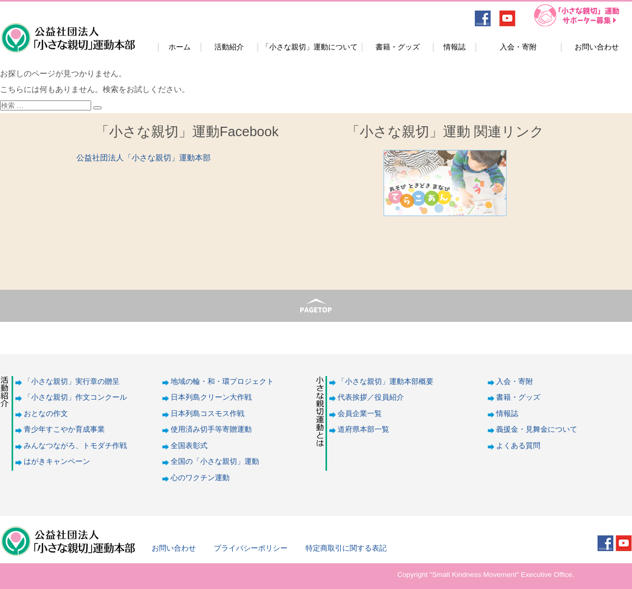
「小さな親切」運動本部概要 (385, 381)
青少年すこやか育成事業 (64, 429)
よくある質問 (518, 446)
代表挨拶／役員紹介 (371, 397)
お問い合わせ (597, 47)
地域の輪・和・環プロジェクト (222, 381)
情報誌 (454, 47)
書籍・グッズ (398, 47)
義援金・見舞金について (536, 429)
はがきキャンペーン (57, 461)
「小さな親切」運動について (310, 47)
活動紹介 (229, 47)
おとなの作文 (46, 414)
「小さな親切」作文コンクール (75, 397)
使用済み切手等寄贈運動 (211, 429)
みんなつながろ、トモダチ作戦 (75, 446)
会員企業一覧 (360, 414)
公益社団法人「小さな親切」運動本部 (67, 30)
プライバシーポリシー (251, 548)
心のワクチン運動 (200, 478)
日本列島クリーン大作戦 (211, 397)
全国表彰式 (189, 446)
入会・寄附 (518, 47)
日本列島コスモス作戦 (207, 414)
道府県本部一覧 (363, 429)
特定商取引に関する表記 (346, 548)
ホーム (180, 47)
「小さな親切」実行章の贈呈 (72, 381)
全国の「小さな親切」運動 (215, 461)
